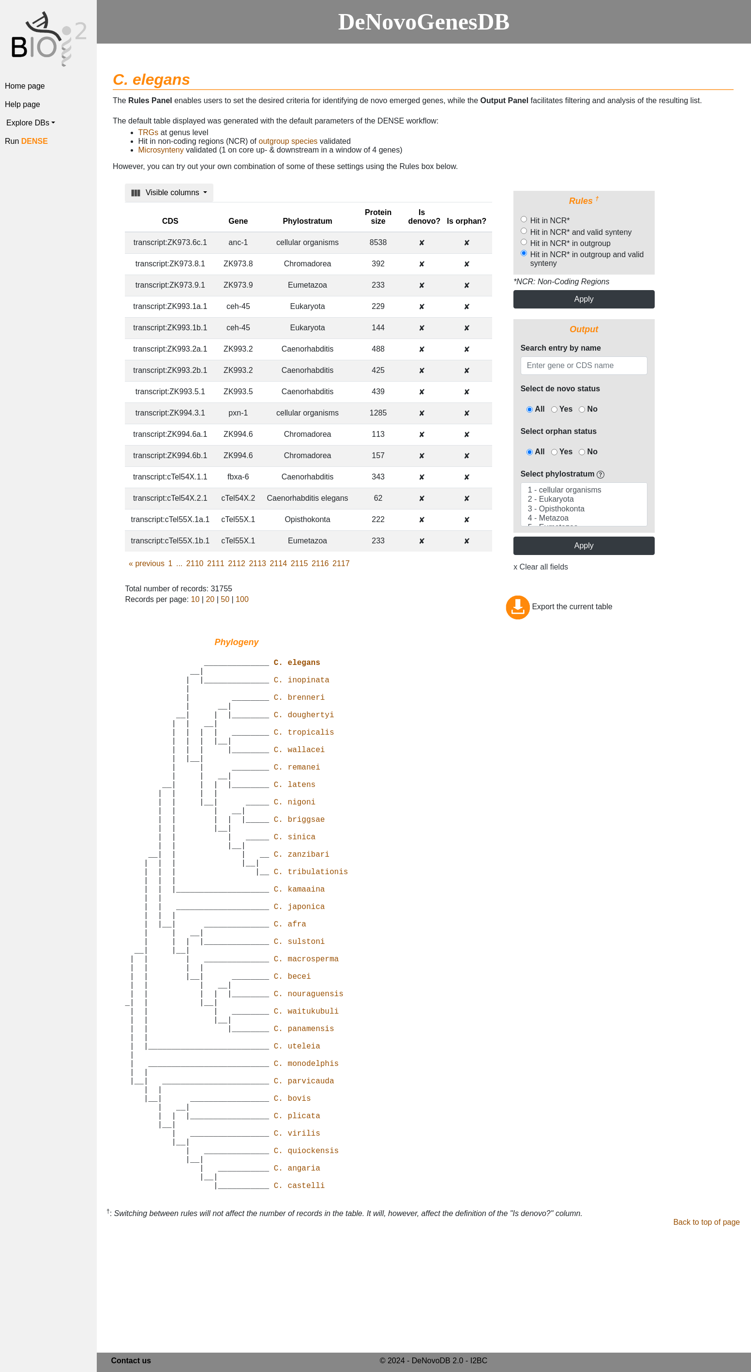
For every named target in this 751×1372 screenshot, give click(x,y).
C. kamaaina (299, 943)
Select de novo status (561, 389)
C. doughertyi (304, 730)
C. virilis (297, 1241)
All (535, 409)
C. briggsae (299, 857)
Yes (562, 409)
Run (26, 141)
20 (210, 599)
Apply (584, 299)
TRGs (148, 132)
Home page (25, 86)
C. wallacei (299, 772)
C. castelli (299, 1305)
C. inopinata (302, 687)
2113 (257, 563)
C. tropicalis (304, 751)
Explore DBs (27, 123)
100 (242, 599)
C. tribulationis (311, 921)
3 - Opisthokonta (584, 509)
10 (195, 599)
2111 (216, 563)
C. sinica (294, 879)
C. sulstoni (299, 1007)
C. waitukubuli (306, 1092)
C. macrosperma (306, 1028)
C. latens (294, 815)
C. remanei (297, 793)
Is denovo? (424, 216)
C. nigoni (294, 836)
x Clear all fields (540, 567)
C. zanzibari (302, 900)
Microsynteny (161, 150)
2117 (341, 563)
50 (225, 599)
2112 (236, 563)
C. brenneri (299, 708)
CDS (170, 221)
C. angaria (297, 1284)
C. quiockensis (306, 1262)
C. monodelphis (306, 1156)
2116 (320, 563)
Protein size (378, 216)
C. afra (290, 985)
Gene (238, 221)
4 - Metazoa (584, 518)
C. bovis (292, 1198)
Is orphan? (467, 221)
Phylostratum (307, 221)
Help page (22, 104)
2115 (299, 563)
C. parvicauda (304, 1177)
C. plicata (297, 1220)
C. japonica (299, 964)
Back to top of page (706, 1342)
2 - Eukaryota (584, 499)
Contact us (131, 1362)
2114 (278, 563)
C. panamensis (304, 1113)
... (179, 563)
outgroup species (288, 141)
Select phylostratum (562, 474)
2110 (195, 563)
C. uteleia (297, 1134)
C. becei (292, 1049)
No (588, 409)
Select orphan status (559, 431)
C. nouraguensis (309, 1070)
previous (147, 563)
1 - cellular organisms (584, 490)
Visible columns (166, 192)
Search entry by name (561, 348)
